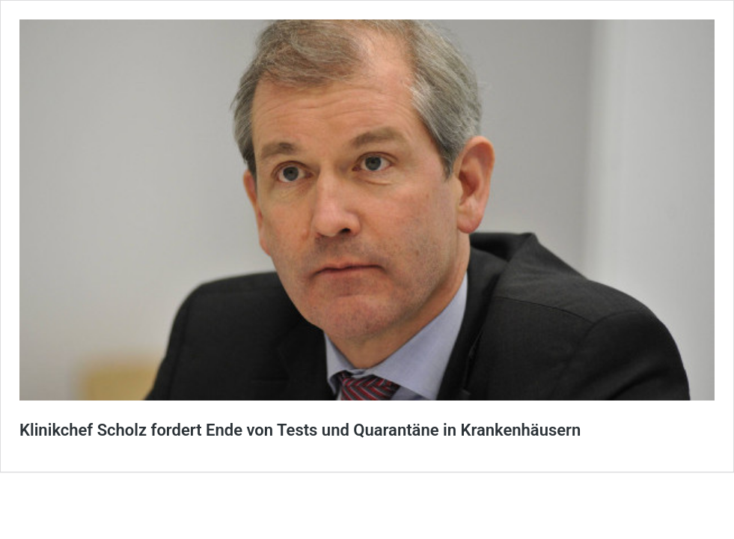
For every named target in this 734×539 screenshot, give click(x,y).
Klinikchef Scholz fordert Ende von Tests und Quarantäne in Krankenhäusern (300, 430)
